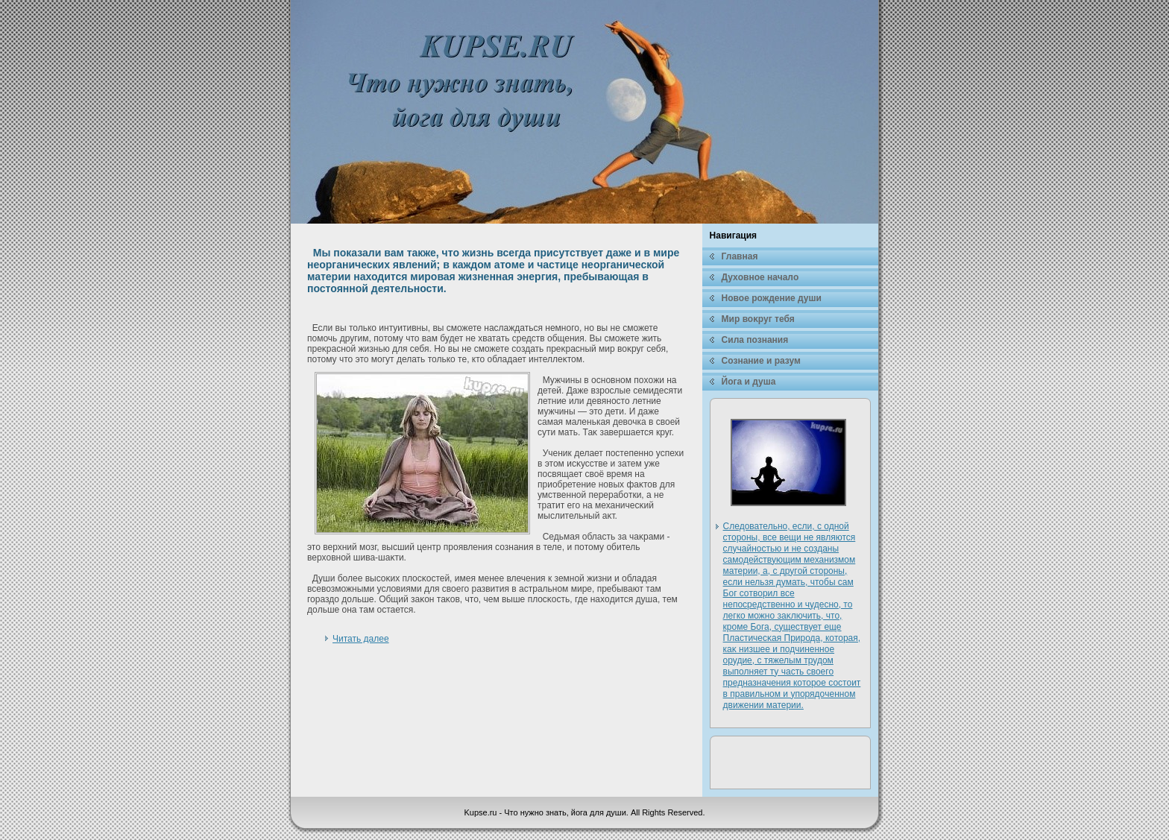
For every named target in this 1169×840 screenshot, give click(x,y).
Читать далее (361, 639)
